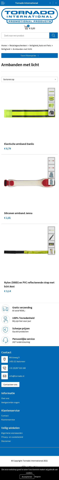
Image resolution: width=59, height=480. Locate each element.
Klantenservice (8, 419)
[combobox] (25, 35)
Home (4, 45)
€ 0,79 (7, 148)
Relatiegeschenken (18, 45)
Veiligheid (5, 49)
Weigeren (38, 477)
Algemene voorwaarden (12, 433)
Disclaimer (6, 441)
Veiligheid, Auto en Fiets (40, 45)
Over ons (5, 398)
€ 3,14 (7, 291)
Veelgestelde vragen (10, 402)
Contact (5, 415)
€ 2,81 (7, 217)
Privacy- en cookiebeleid (12, 437)
